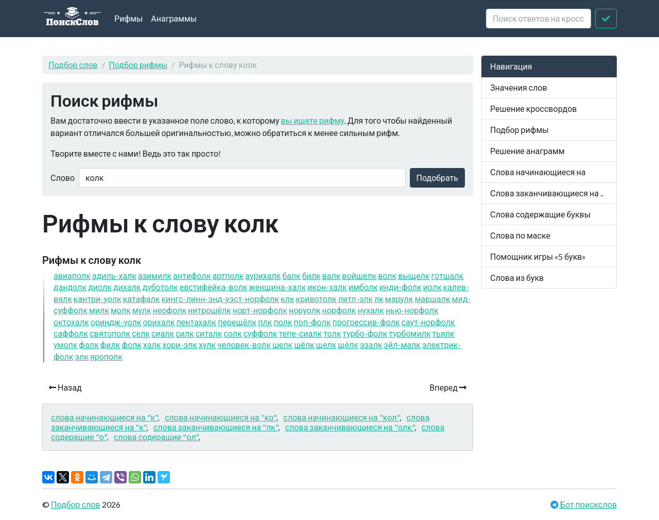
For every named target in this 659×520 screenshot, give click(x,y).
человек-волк (244, 344)
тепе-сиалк (300, 333)
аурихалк (263, 275)
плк (265, 322)
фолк (132, 344)
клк (287, 299)
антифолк (192, 275)
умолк (65, 344)
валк (331, 275)
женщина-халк (277, 287)
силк (185, 333)
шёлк (304, 344)
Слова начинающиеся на (538, 172)
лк (379, 299)
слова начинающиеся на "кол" (341, 417)
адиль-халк (114, 275)
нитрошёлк (209, 310)
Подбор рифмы (138, 65)
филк (110, 344)
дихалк (127, 287)
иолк (432, 287)
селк (141, 333)
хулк (207, 344)
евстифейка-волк (214, 287)
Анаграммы (174, 18)
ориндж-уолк (116, 322)
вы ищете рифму (312, 120)
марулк (399, 299)
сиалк (162, 333)
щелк (326, 344)
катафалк (141, 299)
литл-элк (355, 299)
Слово (62, 177)
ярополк (106, 356)
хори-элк (179, 344)
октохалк (71, 322)
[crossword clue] (538, 18)
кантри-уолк (98, 299)
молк (121, 310)
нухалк (370, 310)
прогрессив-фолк (366, 322)
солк (232, 333)
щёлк (348, 344)
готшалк (447, 275)
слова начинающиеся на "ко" (220, 417)
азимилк (154, 275)
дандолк (70, 287)
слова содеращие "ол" (156, 437)
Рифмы (128, 18)
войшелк (359, 275)
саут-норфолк (428, 322)
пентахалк (196, 322)
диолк (100, 287)
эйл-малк (402, 344)
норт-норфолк (260, 310)
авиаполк (72, 275)
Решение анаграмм (527, 151)
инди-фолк (400, 287)
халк (152, 344)
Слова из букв (517, 277)
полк (282, 322)
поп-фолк (312, 322)
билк (311, 275)
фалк (88, 344)
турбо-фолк (364, 333)
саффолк (71, 333)
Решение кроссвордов (533, 108)
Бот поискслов (588, 504)
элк (82, 356)
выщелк (413, 275)
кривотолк (316, 299)
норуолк (305, 310)
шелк (282, 344)
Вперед (447, 387)
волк (387, 275)
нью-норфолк (412, 310)
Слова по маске (520, 235)
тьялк (443, 333)
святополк (110, 333)
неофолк (169, 310)
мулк (141, 310)
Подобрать (437, 177)
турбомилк (409, 333)
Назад (65, 387)
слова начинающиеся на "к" (104, 417)
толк (332, 333)
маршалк (432, 299)
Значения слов (518, 87)
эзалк (371, 344)
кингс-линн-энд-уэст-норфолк (220, 299)
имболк (363, 287)
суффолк (261, 333)
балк (291, 275)
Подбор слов (73, 65)
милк (99, 310)
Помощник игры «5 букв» (538, 256)
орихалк (159, 322)
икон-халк (327, 287)
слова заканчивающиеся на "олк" (349, 427)
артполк (228, 275)
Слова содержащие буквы (540, 214)
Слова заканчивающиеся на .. (546, 193)
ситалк (209, 333)
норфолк (339, 310)
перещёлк (237, 322)
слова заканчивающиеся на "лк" (215, 427)
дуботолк (160, 287)
